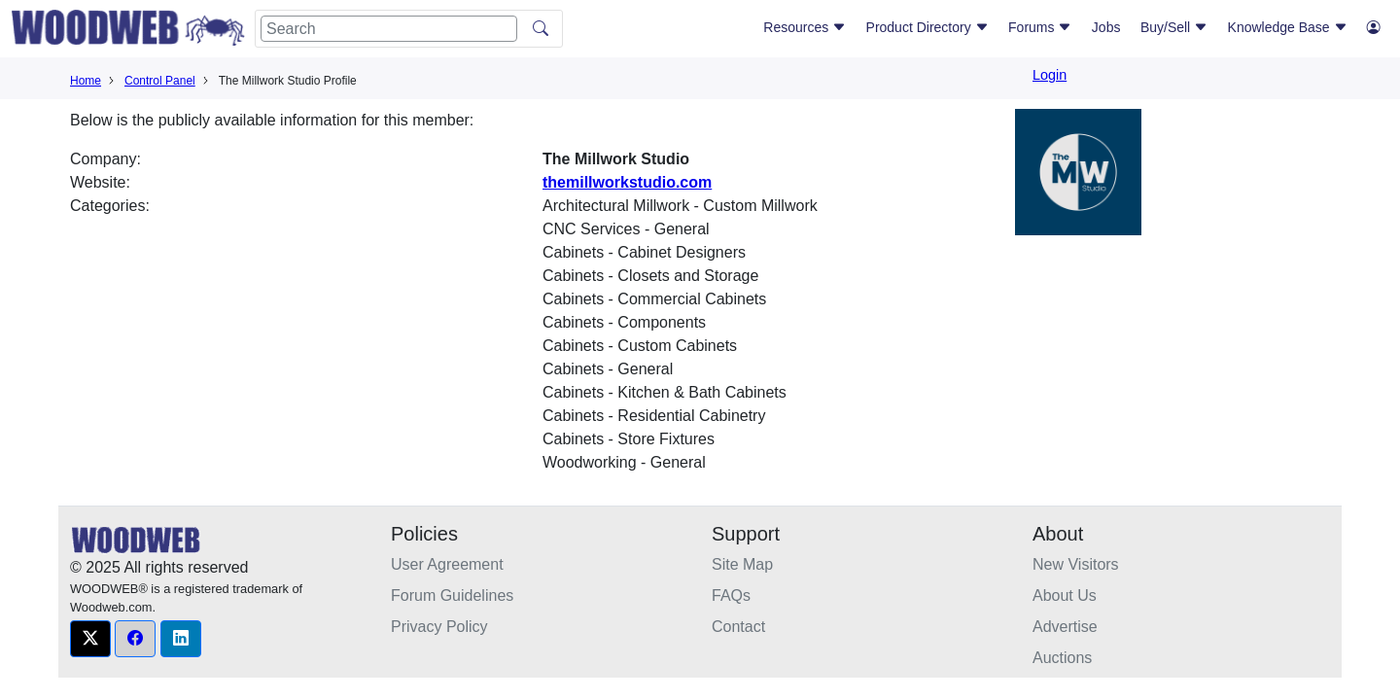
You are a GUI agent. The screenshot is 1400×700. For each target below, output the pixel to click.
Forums (1039, 27)
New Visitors (1075, 564)
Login (1049, 75)
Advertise (1065, 626)
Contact (738, 626)
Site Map (742, 564)
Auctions (1062, 657)
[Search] (389, 29)
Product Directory (927, 27)
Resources (804, 27)
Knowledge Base (1288, 27)
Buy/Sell (1174, 27)
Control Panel (159, 81)
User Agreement (447, 564)
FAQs (731, 595)
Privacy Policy (439, 626)
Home (85, 81)
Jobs (1106, 27)
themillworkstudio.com (627, 182)
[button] (90, 638)
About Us (1064, 595)
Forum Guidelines (452, 595)
